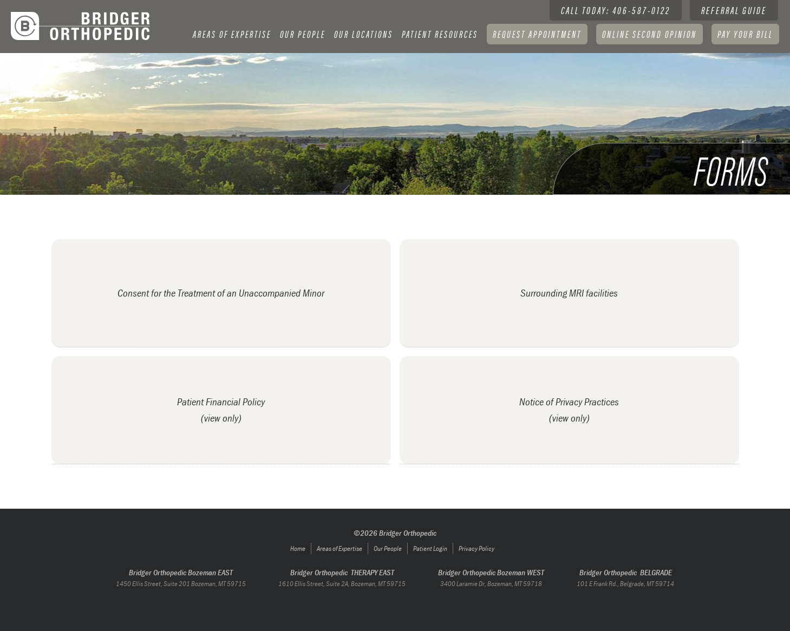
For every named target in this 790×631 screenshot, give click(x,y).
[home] (81, 26)
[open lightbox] (221, 410)
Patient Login (430, 548)
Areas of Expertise (339, 548)
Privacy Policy (476, 548)
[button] (232, 34)
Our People (302, 34)
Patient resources (440, 34)
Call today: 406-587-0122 (615, 10)
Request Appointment (537, 34)
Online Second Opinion (649, 34)
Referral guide (734, 10)
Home (297, 548)
